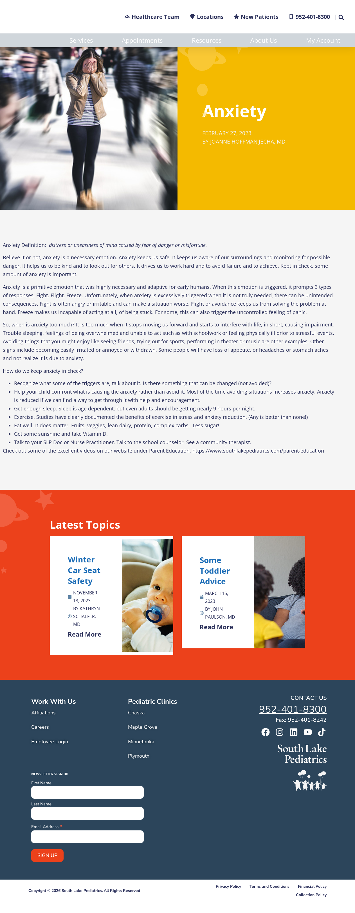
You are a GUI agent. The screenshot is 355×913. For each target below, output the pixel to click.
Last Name (41, 818)
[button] (341, 17)
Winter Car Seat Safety (84, 584)
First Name (41, 797)
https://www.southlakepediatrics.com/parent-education (258, 464)
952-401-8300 (293, 723)
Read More (84, 648)
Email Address (46, 840)
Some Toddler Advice (215, 584)
